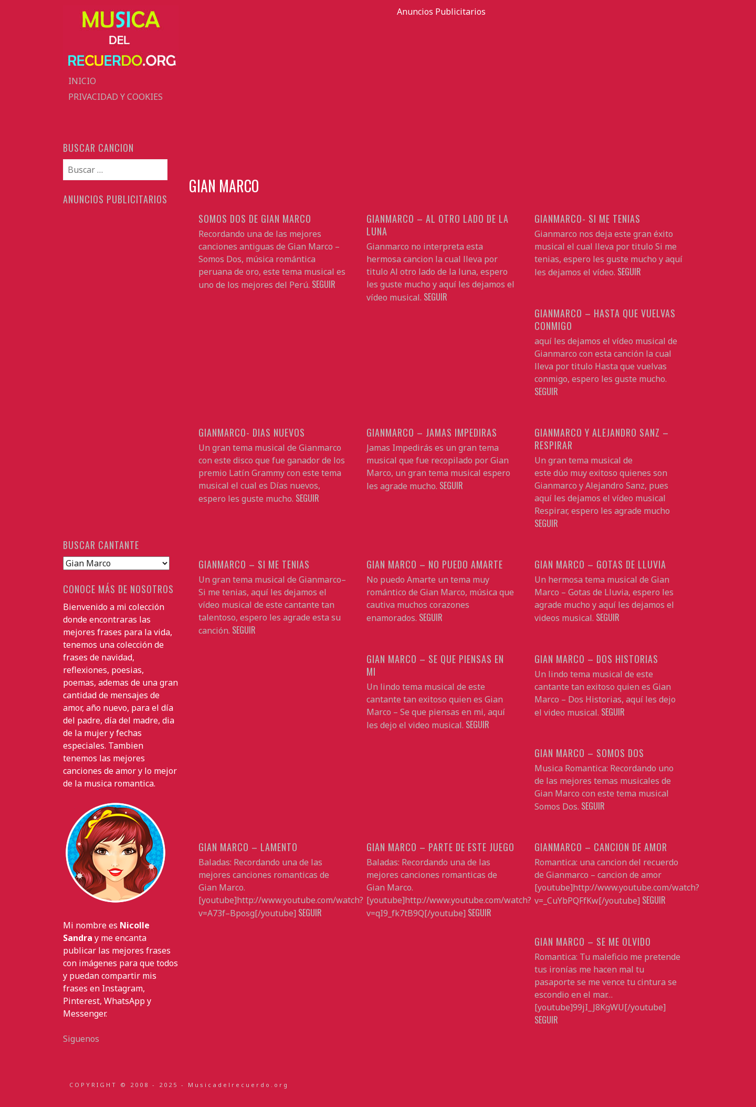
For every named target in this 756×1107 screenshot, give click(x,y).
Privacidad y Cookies (115, 96)
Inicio (82, 81)
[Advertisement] (441, 91)
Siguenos (81, 1038)
